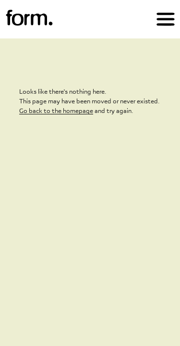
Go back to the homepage (56, 110)
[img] (29, 18)
